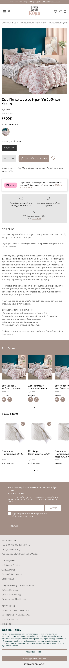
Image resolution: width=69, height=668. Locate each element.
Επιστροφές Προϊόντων (14, 599)
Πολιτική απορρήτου (22, 516)
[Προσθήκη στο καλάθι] (9, 399)
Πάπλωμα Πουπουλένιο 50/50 (39, 452)
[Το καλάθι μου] (65, 11)
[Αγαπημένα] (60, 11)
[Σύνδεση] (55, 11)
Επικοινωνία (8, 579)
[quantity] (9, 158)
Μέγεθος (6, 142)
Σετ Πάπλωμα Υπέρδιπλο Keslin (38, 387)
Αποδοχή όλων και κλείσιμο (34, 658)
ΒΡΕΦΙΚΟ (6, 624)
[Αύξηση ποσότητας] (13, 158)
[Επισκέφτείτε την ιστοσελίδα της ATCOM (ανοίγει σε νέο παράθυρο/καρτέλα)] (34, 664)
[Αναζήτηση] (9, 11)
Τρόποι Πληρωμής (11, 590)
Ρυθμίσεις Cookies (33, 652)
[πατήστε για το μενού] (4, 11)
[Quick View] (4, 399)
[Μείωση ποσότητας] (5, 158)
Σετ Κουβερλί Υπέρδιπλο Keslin (11, 387)
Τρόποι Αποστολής (11, 595)
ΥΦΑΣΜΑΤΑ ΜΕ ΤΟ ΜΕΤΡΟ (15, 610)
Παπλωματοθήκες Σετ (29, 23)
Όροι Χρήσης (8, 570)
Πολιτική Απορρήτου (12, 574)
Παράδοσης (52, 331)
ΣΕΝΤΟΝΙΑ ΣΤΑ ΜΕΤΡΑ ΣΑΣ (16, 615)
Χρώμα (5, 124)
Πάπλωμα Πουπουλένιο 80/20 (12, 452)
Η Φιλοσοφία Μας (11, 565)
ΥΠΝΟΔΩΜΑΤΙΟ (10, 619)
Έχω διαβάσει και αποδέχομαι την (27, 515)
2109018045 (36, 219)
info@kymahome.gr (11, 549)
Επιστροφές (8, 334)
